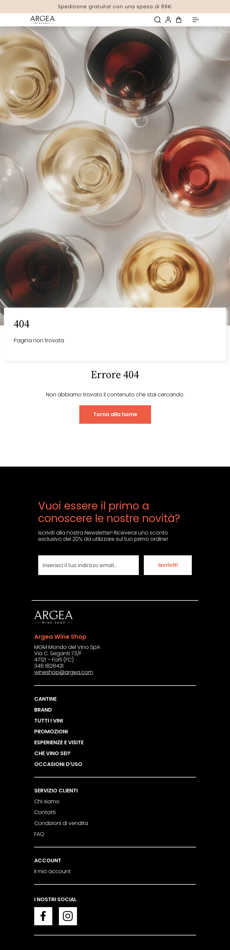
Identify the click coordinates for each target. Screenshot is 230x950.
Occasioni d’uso (58, 764)
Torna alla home (115, 414)
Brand (43, 710)
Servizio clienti (56, 790)
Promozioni (51, 731)
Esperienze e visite (59, 742)
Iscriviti (168, 565)
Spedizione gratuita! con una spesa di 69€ (115, 6)
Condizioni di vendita (61, 823)
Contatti (45, 812)
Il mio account (52, 871)
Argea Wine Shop (60, 636)
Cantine (45, 699)
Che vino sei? (52, 753)
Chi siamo (47, 801)
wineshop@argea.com (63, 672)
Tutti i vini (48, 720)
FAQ (39, 834)
